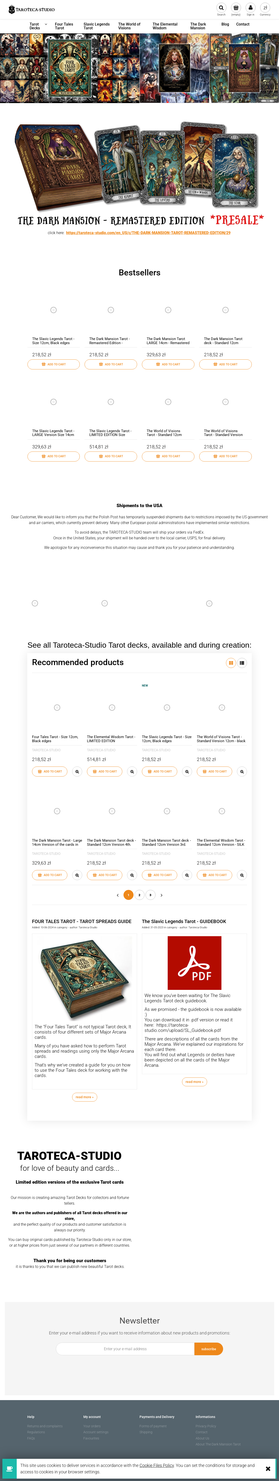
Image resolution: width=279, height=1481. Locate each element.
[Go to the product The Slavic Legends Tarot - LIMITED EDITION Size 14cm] (111, 407)
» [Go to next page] (161, 895)
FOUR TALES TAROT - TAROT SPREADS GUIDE (81, 921)
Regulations (36, 1432)
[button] (77, 772)
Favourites (91, 1438)
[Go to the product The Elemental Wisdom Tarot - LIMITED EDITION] (112, 708)
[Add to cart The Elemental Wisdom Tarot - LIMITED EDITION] (104, 772)
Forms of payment (153, 1426)
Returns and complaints (45, 1426)
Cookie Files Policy (157, 1465)
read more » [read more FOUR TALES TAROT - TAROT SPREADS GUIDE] (85, 1097)
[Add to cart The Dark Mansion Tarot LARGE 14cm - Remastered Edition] (168, 364)
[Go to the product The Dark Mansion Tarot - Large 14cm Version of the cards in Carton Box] (57, 811)
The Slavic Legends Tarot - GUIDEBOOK (184, 921)
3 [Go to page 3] (150, 895)
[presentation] (136, 1366)
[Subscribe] (208, 1349)
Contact (202, 1432)
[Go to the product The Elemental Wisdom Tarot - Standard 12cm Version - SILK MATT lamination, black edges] (222, 811)
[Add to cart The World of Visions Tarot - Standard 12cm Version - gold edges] (168, 457)
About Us (202, 1438)
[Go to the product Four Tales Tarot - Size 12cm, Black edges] (57, 708)
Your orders (92, 1426)
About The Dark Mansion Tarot (218, 1444)
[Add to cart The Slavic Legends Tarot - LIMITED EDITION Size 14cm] (111, 457)
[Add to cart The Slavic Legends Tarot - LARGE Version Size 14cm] (53, 457)
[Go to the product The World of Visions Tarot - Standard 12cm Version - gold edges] (168, 407)
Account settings (95, 1432)
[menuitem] (38, 26)
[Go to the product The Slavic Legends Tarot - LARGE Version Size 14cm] (53, 407)
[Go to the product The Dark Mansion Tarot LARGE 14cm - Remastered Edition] (168, 314)
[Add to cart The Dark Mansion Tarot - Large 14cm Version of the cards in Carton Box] (49, 875)
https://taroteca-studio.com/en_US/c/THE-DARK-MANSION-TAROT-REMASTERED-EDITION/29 (148, 233)
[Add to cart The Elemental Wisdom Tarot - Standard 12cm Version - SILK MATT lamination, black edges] (214, 875)
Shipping (146, 1432)
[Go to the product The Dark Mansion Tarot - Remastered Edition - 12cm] (111, 314)
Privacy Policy (206, 1426)
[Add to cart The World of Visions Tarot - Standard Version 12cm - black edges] (225, 457)
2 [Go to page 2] (139, 895)
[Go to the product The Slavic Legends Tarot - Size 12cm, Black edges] (53, 314)
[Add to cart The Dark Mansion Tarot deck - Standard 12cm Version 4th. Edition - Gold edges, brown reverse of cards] (104, 875)
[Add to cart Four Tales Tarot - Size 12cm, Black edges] (49, 772)
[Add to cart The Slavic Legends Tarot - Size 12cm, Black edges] (53, 364)
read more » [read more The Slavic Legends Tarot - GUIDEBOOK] (195, 1082)
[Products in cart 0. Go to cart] (236, 9)
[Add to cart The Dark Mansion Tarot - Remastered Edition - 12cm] (111, 364)
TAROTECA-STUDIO (46, 750)
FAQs (31, 1438)
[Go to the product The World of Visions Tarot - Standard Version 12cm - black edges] (225, 407)
